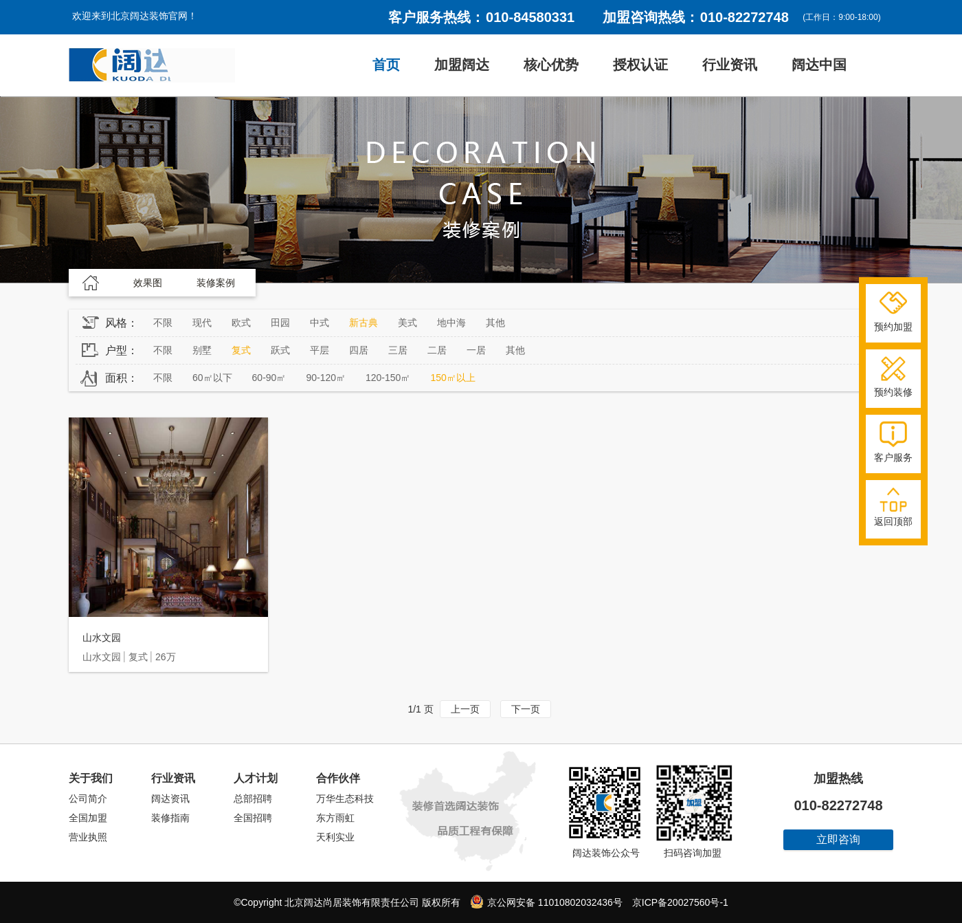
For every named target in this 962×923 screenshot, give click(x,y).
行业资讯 (729, 64)
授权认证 (640, 64)
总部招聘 (253, 798)
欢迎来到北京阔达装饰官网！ (134, 15)
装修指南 (170, 817)
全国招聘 (253, 817)
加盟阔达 (461, 64)
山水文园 (101, 637)
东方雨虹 (335, 817)
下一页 (525, 709)
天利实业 (335, 837)
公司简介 (88, 798)
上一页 (465, 709)
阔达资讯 (170, 798)
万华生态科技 (345, 798)
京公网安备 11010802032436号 (546, 902)
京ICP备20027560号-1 (680, 902)
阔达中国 (819, 64)
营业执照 (88, 837)
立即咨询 (838, 839)
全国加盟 (88, 817)
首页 (386, 64)
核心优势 (551, 64)
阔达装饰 (152, 65)
